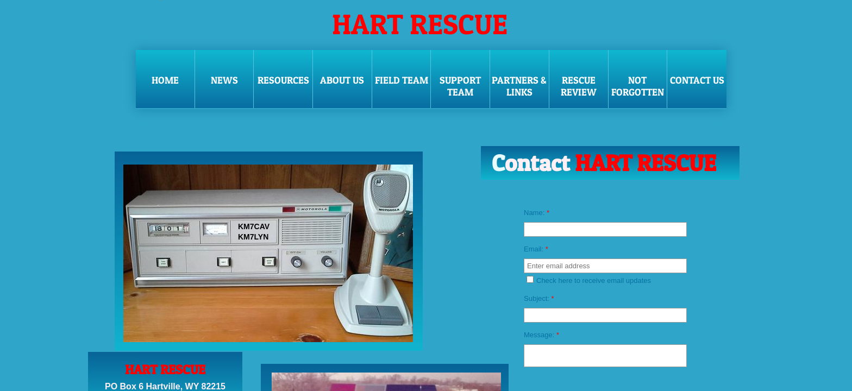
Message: (541, 335)
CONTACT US (697, 80)
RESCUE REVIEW (579, 86)
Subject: (539, 298)
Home (165, 80)
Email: (536, 249)
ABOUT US (342, 80)
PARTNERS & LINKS (519, 86)
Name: (536, 213)
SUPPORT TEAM (460, 86)
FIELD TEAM (401, 80)
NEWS (224, 80)
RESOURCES (283, 80)
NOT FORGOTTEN (637, 86)
